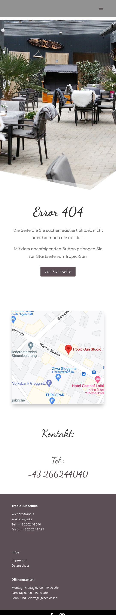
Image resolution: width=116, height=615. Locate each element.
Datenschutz (20, 565)
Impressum (19, 560)
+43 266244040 (58, 474)
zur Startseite (58, 271)
